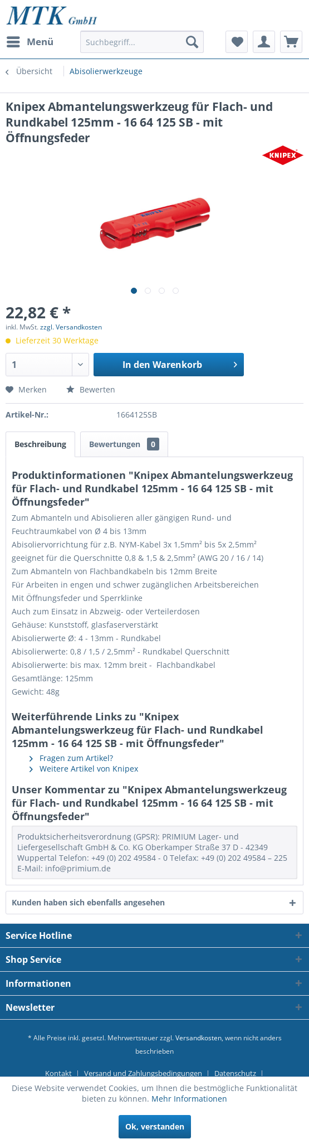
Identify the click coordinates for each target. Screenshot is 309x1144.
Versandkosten (198, 1038)
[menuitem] (29, 42)
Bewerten (90, 389)
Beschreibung (40, 444)
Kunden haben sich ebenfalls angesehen (88, 902)
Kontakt (58, 1073)
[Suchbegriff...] (142, 42)
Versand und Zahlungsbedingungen (143, 1073)
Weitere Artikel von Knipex (84, 768)
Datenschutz (235, 1073)
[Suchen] (192, 42)
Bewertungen (124, 444)
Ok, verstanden (154, 1126)
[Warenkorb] (291, 42)
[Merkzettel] (236, 42)
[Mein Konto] (264, 42)
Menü (30, 40)
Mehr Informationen (189, 1098)
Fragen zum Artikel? (71, 758)
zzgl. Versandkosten (71, 327)
